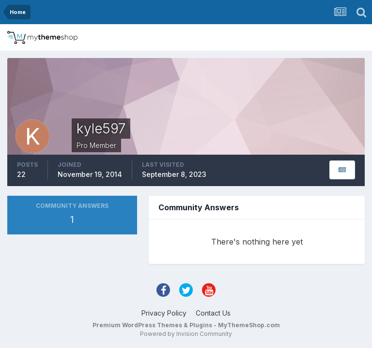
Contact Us (213, 313)
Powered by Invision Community (186, 333)
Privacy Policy (163, 313)
